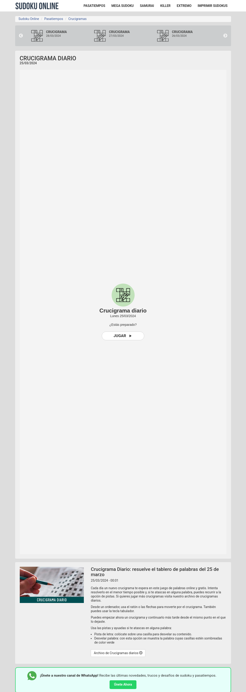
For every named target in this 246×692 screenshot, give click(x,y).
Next (225, 35)
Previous (21, 35)
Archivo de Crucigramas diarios (118, 653)
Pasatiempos (53, 19)
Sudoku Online (37, 5)
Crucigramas (77, 19)
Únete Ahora (123, 684)
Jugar (123, 335)
